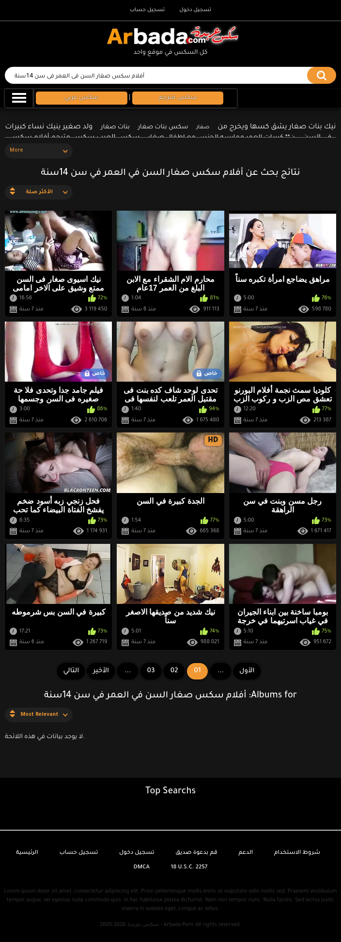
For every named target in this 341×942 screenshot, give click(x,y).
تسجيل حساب (147, 10)
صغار (202, 127)
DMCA (142, 868)
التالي (71, 671)
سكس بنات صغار (163, 127)
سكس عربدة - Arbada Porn (160, 925)
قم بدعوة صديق (196, 853)
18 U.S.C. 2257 (189, 868)
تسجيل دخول (195, 10)
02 (174, 671)
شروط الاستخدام (297, 853)
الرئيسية (27, 853)
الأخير (101, 671)
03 (151, 671)
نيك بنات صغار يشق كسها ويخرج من (276, 127)
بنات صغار (115, 127)
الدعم (245, 853)
